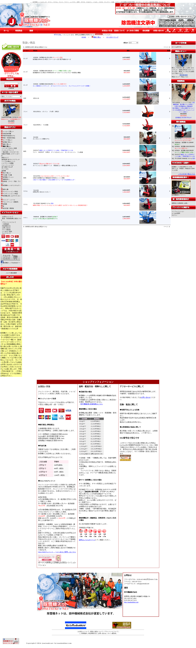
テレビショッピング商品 (9, 191)
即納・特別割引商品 (8, 138)
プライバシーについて (9, 222)
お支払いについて (7, 216)
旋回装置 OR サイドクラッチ (11, 159)
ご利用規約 (5, 224)
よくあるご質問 (7, 231)
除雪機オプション (7, 177)
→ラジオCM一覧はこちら (186, 174)
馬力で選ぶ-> (6, 173)
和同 (24, 138)
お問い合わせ (6, 228)
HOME (84, 37)
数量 (168, 50)
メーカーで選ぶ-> (7, 131)
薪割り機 (4, 189)
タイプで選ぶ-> (6, 140)
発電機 (4, 204)
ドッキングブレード (8, 150)
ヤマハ (25, 217)
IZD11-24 (36, 98)
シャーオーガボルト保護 (9, 148)
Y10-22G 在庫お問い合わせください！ (42, 191)
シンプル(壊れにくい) (8, 161)
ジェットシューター (8, 165)
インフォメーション (178, 211)
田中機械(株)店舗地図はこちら (91, 404)
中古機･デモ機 (6, 175)
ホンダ (25, 58)
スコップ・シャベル (8, 200)
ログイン (174, 215)
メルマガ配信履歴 (11, 273)
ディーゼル (5, 169)
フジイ (25, 111)
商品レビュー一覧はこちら (180, 76)
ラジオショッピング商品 (9, 193)
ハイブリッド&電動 (8, 163)
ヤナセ (25, 191)
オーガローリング (112, 37)
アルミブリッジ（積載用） (10, 202)
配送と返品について (96, 631)
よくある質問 (176, 213)
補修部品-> (5, 179)
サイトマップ (6, 233)
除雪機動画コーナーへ (181, 194)
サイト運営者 (6, 229)
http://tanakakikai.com (131, 602)
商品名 (35, 50)
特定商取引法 (6, 226)
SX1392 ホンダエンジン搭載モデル (41, 138)
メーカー (26, 50)
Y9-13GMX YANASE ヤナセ (185, 158)
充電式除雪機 (6, 133)
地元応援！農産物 (7, 208)
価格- (128, 50)
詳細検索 (11, 88)
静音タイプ (5, 157)
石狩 (24, 98)
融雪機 (4, 170)
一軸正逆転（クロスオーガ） (11, 152)
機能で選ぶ (96, 37)
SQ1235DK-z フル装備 (40, 125)
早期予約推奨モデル (8, 135)
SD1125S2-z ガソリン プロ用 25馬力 (46, 111)
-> (6, 146)
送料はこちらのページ (87, 540)
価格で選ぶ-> (6, 144)
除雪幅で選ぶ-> (6, 142)
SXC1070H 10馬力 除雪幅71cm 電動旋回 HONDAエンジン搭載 (54, 177)
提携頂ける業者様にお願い (180, 203)
